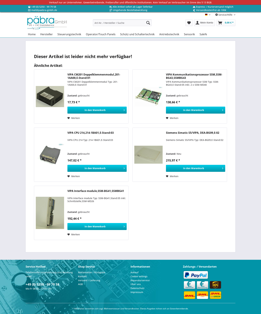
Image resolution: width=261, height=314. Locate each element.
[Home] (32, 34)
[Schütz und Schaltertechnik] (137, 34)
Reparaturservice (140, 280)
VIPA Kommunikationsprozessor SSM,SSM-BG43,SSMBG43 (194, 76)
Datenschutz (137, 288)
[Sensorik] (189, 34)
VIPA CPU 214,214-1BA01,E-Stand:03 (90, 133)
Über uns (135, 284)
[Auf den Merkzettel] (73, 118)
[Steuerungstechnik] (69, 34)
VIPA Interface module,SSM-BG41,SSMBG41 (95, 191)
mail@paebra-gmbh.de (44, 10)
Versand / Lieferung (89, 280)
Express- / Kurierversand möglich (214, 6)
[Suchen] (148, 22)
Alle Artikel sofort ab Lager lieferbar (133, 6)
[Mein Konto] (204, 22)
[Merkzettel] (189, 22)
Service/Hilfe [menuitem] (224, 14)
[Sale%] (203, 34)
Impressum (136, 292)
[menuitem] (122, 24)
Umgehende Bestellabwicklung (130, 10)
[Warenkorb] (225, 22)
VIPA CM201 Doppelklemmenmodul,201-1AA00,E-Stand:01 (93, 76)
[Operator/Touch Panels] (101, 34)
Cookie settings (138, 276)
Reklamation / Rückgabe (91, 272)
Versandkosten (132, 308)
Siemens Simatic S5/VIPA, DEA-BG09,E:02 (192, 133)
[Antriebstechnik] (169, 34)
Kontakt (82, 276)
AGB (80, 284)
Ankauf (134, 272)
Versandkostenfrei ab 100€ (211, 10)
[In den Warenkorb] (97, 110)
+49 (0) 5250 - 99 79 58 (43, 6)
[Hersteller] (46, 34)
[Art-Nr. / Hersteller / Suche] (122, 22)
